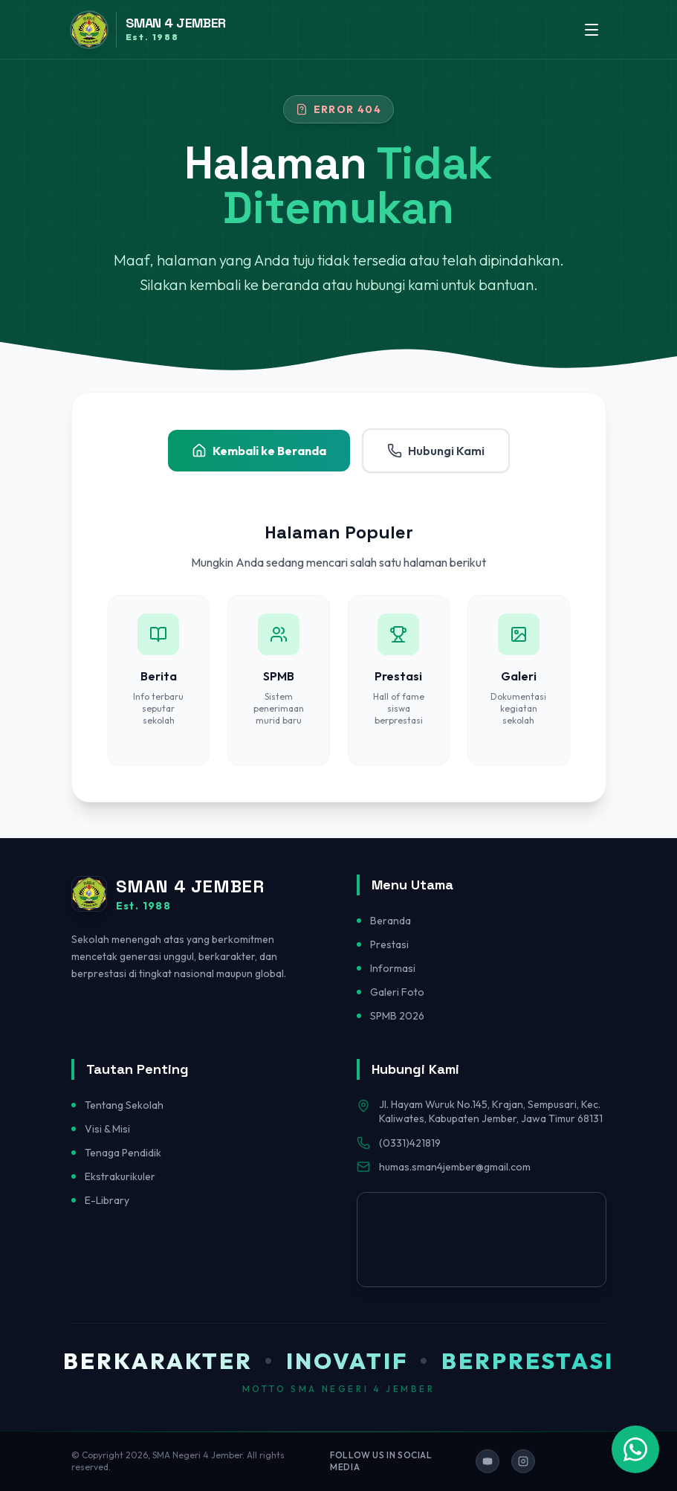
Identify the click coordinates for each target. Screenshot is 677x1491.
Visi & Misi (107, 1129)
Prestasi (389, 944)
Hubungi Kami (436, 450)
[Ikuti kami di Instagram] (523, 1461)
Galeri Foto (397, 992)
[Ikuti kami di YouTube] (487, 1461)
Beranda (390, 920)
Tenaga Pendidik (123, 1152)
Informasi (392, 968)
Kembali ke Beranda (259, 450)
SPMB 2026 (397, 1016)
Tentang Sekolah (124, 1105)
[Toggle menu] (591, 30)
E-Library (107, 1200)
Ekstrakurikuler (120, 1176)
